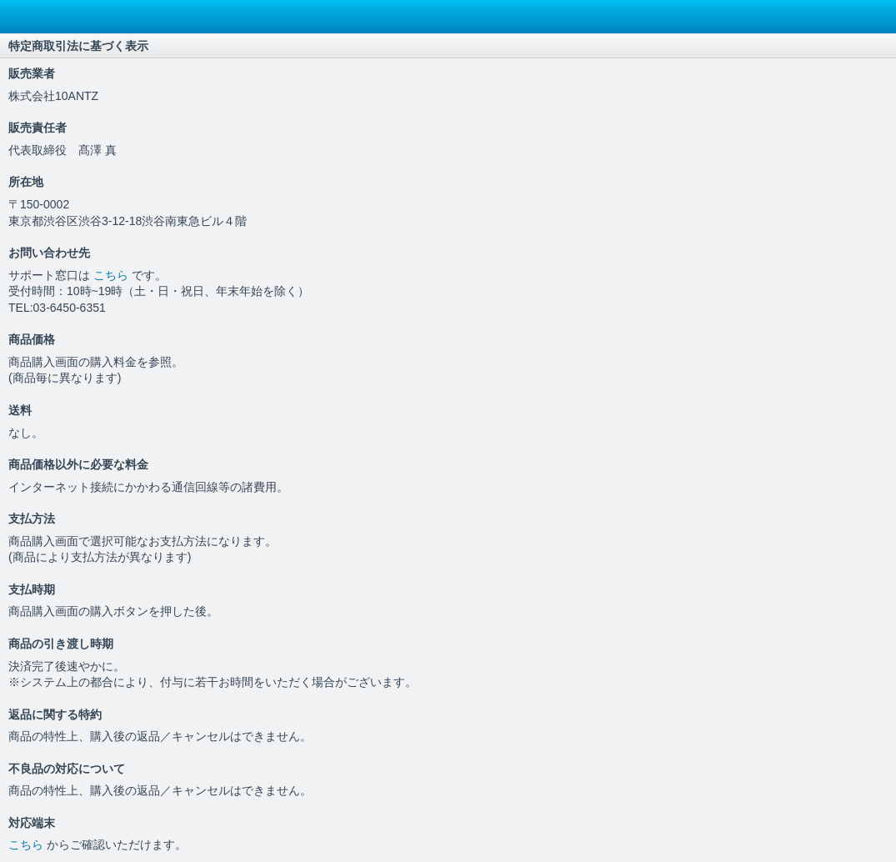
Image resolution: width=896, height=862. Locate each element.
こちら (112, 275)
